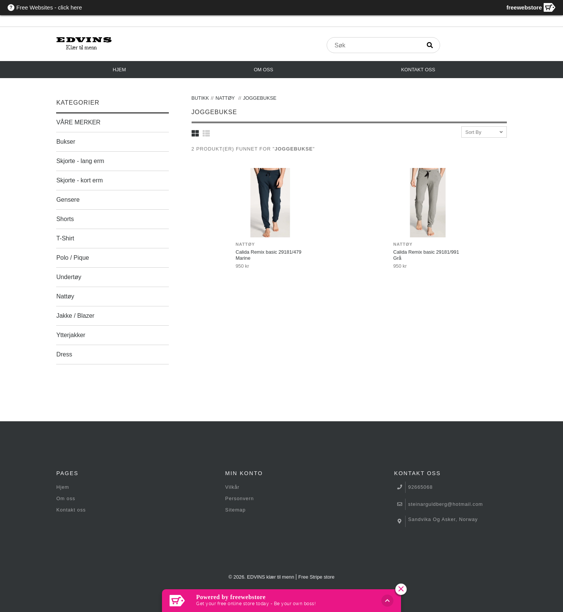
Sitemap (235, 510)
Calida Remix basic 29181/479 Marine (269, 255)
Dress (64, 354)
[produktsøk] (374, 45)
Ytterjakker (70, 335)
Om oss (263, 69)
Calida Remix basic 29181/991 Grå (426, 255)
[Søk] (429, 45)
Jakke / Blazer (75, 315)
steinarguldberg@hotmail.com (445, 504)
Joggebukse (259, 98)
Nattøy (65, 296)
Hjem (119, 69)
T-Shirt (65, 238)
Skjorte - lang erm (80, 161)
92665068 (420, 487)
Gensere (67, 199)
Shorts (65, 219)
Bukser (65, 141)
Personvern (239, 498)
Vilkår (232, 487)
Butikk (200, 98)
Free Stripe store (316, 577)
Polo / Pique (72, 257)
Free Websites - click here (49, 7)
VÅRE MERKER (78, 122)
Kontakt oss (418, 69)
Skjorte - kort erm (79, 180)
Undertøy (68, 277)
